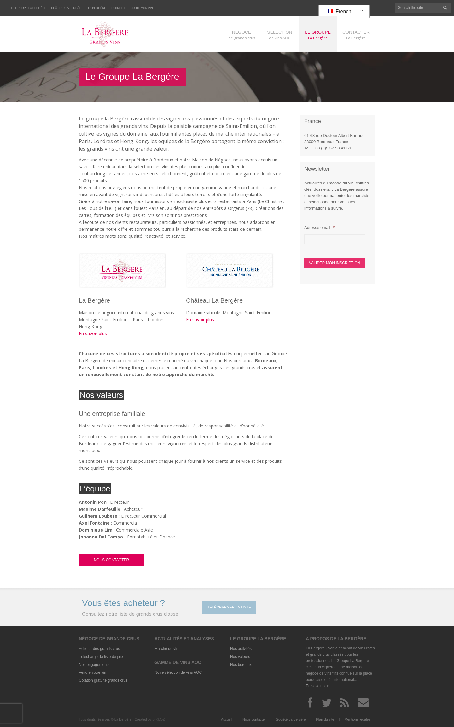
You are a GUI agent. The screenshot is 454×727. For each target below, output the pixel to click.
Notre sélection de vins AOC (178, 672)
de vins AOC (279, 35)
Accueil (226, 719)
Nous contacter (254, 719)
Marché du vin (166, 649)
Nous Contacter (111, 560)
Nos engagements (94, 664)
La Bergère (97, 7)
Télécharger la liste (230, 607)
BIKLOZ (159, 719)
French (339, 11)
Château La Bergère (67, 7)
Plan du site (325, 719)
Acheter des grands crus (99, 649)
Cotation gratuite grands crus (103, 680)
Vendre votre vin (92, 672)
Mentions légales (357, 719)
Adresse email (319, 227)
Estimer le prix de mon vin (132, 7)
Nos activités (241, 649)
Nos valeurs (240, 656)
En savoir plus (93, 333)
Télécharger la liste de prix (101, 656)
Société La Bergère (291, 719)
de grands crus (241, 35)
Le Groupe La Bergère (28, 7)
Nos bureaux (241, 664)
